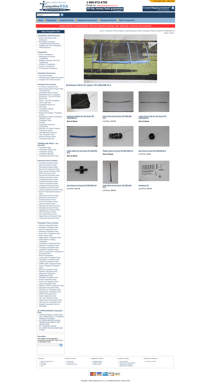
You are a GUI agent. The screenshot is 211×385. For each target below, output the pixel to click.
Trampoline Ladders (46, 109)
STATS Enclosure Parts (47, 212)
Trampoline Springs (46, 152)
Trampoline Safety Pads (47, 150)
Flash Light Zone (45, 102)
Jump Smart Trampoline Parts (50, 257)
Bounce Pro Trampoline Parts (49, 233)
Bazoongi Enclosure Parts (48, 167)
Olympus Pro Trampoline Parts (50, 302)
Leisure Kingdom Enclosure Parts (51, 190)
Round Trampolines (46, 54)
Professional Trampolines (48, 68)
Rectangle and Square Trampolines (47, 57)
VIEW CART (170, 1)
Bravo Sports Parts (46, 235)
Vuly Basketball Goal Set (48, 132)
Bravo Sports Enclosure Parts (49, 171)
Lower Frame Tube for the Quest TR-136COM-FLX (152, 117)
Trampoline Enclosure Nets (48, 156)
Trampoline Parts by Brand (48, 223)
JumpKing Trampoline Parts (49, 247)
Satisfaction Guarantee (126, 366)
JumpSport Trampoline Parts (49, 259)
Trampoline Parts (66, 20)
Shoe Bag (42, 107)
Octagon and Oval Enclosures (50, 79)
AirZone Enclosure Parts (48, 165)
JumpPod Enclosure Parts (48, 181)
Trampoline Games (46, 130)
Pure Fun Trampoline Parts (48, 281)
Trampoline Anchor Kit (47, 105)
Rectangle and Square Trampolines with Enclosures (49, 43)
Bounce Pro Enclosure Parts (49, 169)
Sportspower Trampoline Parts (50, 292)
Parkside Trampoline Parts (48, 277)
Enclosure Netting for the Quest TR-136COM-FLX (80, 117)
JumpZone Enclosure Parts (49, 187)
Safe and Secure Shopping (127, 363)
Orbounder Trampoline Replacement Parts (47, 274)
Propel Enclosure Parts (47, 199)
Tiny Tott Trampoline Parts (48, 298)
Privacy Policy (124, 361)
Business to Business (151, 358)
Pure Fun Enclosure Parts (48, 202)
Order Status (70, 363)
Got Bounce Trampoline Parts (49, 243)
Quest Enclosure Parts (47, 204)
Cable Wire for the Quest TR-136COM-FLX (117, 186)
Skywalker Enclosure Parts (48, 208)
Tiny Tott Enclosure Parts (48, 214)
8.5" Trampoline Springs (47, 326)
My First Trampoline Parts (48, 269)
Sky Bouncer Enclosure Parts (49, 206)
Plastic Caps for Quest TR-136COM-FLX (118, 151)
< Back (165, 33)
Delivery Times (97, 363)
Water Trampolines (127, 20)
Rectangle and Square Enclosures (51, 77)
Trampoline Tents (45, 120)
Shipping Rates (97, 361)
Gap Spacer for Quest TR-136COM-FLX (82, 185)
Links (42, 366)
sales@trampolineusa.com (107, 6)
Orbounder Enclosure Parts (49, 195)
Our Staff (43, 364)
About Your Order (72, 364)
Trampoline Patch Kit (46, 139)
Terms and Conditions (126, 364)
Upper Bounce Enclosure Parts (50, 216)
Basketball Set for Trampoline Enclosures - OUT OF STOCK (50, 95)
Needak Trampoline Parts (48, 271)
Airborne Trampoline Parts (48, 225)
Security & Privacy (123, 358)
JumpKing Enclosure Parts (48, 179)
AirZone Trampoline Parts (48, 229)
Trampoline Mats (45, 147)
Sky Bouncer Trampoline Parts (50, 290)
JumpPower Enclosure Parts (49, 218)
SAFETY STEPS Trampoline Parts (51, 286)
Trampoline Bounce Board (48, 93)
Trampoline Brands (108, 20)
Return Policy (97, 364)
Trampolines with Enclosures (49, 35)
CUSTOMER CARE (159, 1)
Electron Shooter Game (47, 136)
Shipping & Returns (97, 358)
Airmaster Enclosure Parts (48, 163)
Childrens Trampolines (47, 64)
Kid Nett (42, 122)
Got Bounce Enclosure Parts (49, 175)
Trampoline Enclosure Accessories (47, 125)
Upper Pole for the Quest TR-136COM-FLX (117, 117)
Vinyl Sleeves (44, 111)
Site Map (43, 363)
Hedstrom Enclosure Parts (48, 177)
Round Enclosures (45, 75)
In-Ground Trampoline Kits (48, 87)
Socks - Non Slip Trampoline (49, 100)
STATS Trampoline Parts (48, 294)
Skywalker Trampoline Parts (49, 288)
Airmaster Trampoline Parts (49, 227)
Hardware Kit (144, 185)
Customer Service (70, 358)
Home (40, 20)
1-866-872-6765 (96, 2)
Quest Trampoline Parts (47, 283)
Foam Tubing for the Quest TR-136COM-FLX (82, 151)
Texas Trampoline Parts (47, 296)
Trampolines (51, 20)
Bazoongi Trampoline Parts (48, 231)
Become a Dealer (151, 361)
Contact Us (70, 361)
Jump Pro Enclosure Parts (48, 183)
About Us (41, 358)
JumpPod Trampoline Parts (49, 249)
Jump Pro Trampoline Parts (49, 261)
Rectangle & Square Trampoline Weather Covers (50, 117)
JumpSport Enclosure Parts (49, 185)
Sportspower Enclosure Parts (49, 210)
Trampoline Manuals (46, 154)
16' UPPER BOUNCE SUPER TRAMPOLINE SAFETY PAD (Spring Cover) (50, 322)
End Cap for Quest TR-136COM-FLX (152, 151)
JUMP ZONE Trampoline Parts (50, 264)
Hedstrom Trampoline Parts (49, 245)
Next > (172, 33)
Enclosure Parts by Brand (47, 161)
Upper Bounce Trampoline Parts (50, 300)
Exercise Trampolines (47, 66)
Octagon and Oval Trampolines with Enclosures (50, 46)
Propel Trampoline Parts (47, 279)
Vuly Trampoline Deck (47, 134)
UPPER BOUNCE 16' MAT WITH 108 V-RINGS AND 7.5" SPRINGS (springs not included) (51, 316)
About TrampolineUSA (46, 361)
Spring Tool (43, 98)
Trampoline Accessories (87, 20)
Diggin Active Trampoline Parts (50, 237)
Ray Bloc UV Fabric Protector (49, 128)
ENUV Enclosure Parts (47, 173)
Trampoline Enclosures (46, 73)
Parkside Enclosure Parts (48, 197)
